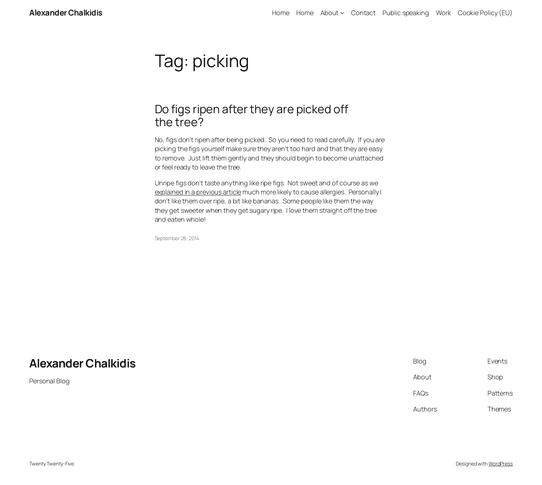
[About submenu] (342, 13)
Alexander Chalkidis (65, 12)
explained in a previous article (198, 192)
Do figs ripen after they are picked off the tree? (251, 115)
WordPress (501, 463)
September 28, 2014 (177, 238)
